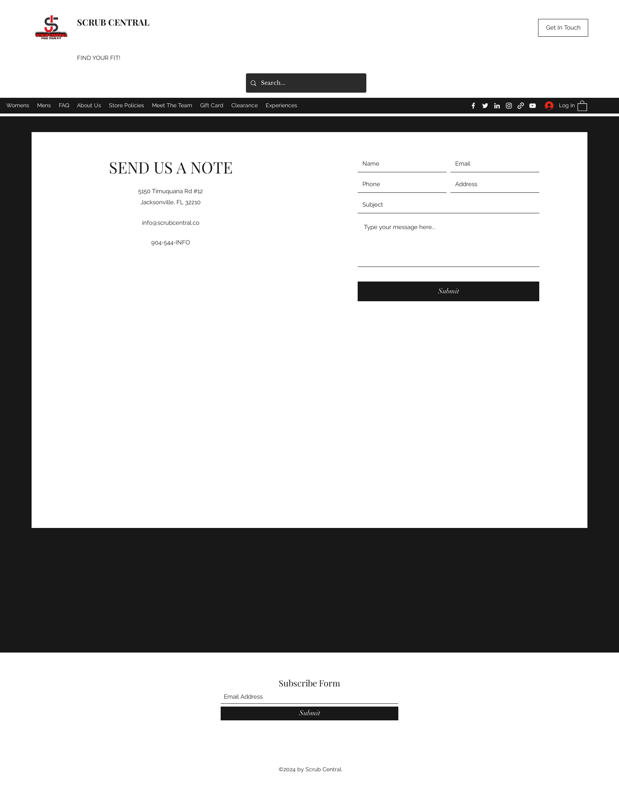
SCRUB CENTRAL (113, 22)
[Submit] (448, 291)
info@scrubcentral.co (170, 222)
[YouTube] (532, 106)
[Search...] (305, 83)
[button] (563, 28)
